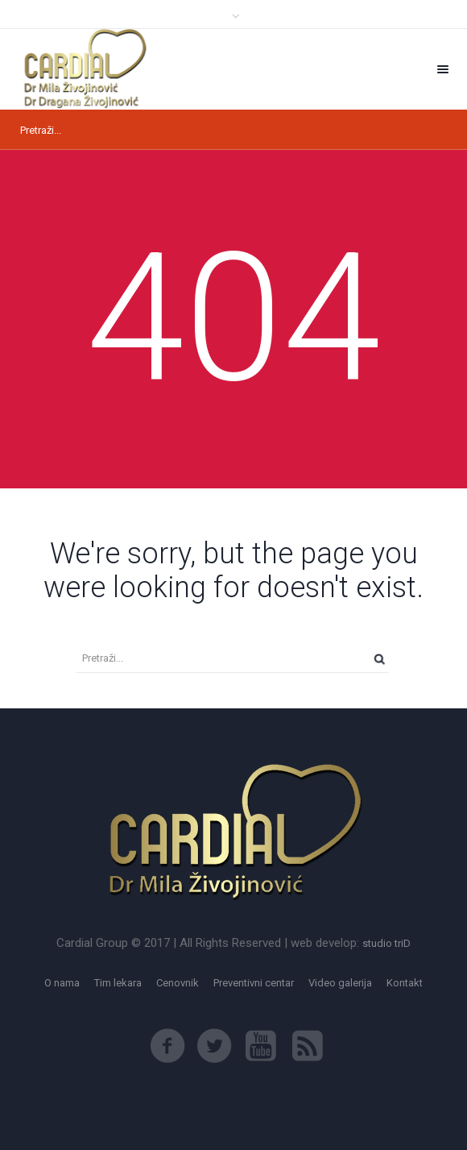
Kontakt (404, 983)
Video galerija (340, 983)
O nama (62, 983)
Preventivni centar (253, 983)
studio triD (386, 943)
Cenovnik (177, 983)
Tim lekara (118, 983)
